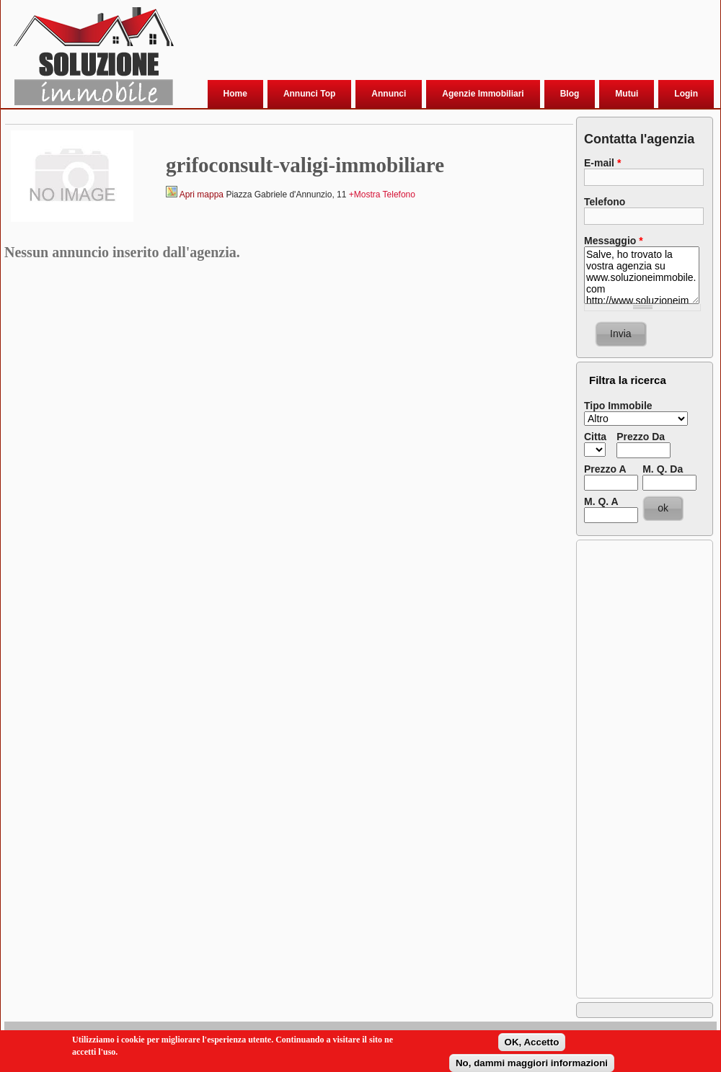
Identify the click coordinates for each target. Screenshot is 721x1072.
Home (235, 94)
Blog (570, 94)
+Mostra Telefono (382, 194)
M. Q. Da (662, 469)
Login (686, 94)
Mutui (626, 94)
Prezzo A (605, 469)
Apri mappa (202, 194)
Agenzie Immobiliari (482, 94)
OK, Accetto (532, 1044)
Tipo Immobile (618, 405)
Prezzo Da (640, 436)
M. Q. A (601, 501)
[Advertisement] (225, 53)
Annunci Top (309, 94)
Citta (595, 436)
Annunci (388, 94)
